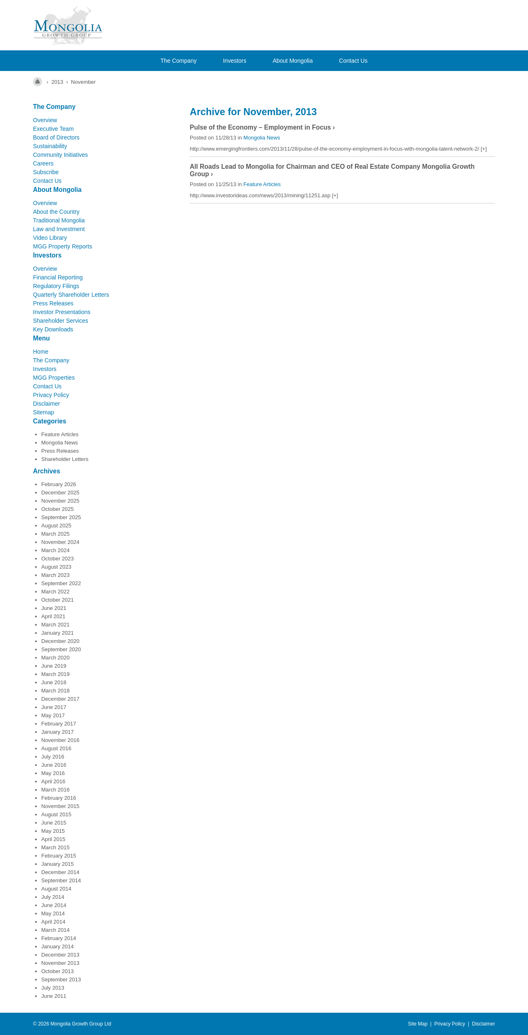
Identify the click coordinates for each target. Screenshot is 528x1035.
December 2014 (60, 872)
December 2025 (60, 492)
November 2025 (60, 501)
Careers (43, 163)
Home (40, 351)
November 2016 (60, 740)
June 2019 (53, 666)
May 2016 (53, 773)
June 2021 (53, 608)
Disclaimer (46, 403)
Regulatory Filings (56, 286)
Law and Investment (59, 229)
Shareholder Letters (64, 459)
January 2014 (57, 946)
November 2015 (60, 806)
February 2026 (58, 484)
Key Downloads (53, 329)
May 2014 (53, 913)
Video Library (50, 237)
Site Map (417, 1024)
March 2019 (55, 674)
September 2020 (61, 649)
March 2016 (55, 790)
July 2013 (52, 988)
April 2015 (53, 839)
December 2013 (60, 955)
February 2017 (58, 724)
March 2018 (55, 691)
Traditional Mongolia (59, 220)
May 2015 (53, 831)
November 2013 (60, 963)
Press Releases (53, 303)
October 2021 (57, 600)
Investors (234, 60)
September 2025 (61, 517)
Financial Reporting (58, 277)
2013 (57, 82)
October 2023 (57, 558)
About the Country (56, 211)
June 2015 (53, 823)
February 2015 (58, 856)
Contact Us (353, 60)
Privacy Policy (51, 395)
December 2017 (60, 699)
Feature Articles (59, 434)
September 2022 (61, 583)
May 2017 (53, 715)
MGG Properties (54, 377)
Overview (45, 120)
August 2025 (56, 525)
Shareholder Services (60, 320)
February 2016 (58, 798)
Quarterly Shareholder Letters (71, 294)
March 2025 (55, 534)
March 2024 (55, 550)
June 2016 (53, 765)
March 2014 (55, 930)
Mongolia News (59, 443)
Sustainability (50, 146)
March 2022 (55, 591)
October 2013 (57, 971)
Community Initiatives (60, 154)
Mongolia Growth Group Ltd (80, 1024)
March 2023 (55, 575)
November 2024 (60, 542)
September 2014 (61, 880)
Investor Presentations (61, 312)
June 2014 (53, 905)
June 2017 (53, 707)
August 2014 (56, 889)
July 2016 (52, 757)
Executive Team (53, 128)
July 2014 (52, 897)
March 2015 (55, 847)
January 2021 (57, 633)
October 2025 (57, 509)
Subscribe (46, 172)
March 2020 (55, 658)
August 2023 (56, 567)
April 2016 (53, 781)
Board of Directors (56, 137)
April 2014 (53, 922)
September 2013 (61, 979)
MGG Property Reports (62, 246)
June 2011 (53, 996)
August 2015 (56, 814)
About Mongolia (293, 60)
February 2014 (58, 938)
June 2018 (53, 682)
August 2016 (56, 748)
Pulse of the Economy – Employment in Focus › (262, 127)
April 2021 (53, 616)
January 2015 (57, 864)
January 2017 (57, 732)
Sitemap (43, 412)
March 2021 (55, 624)
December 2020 (60, 641)
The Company (178, 60)
